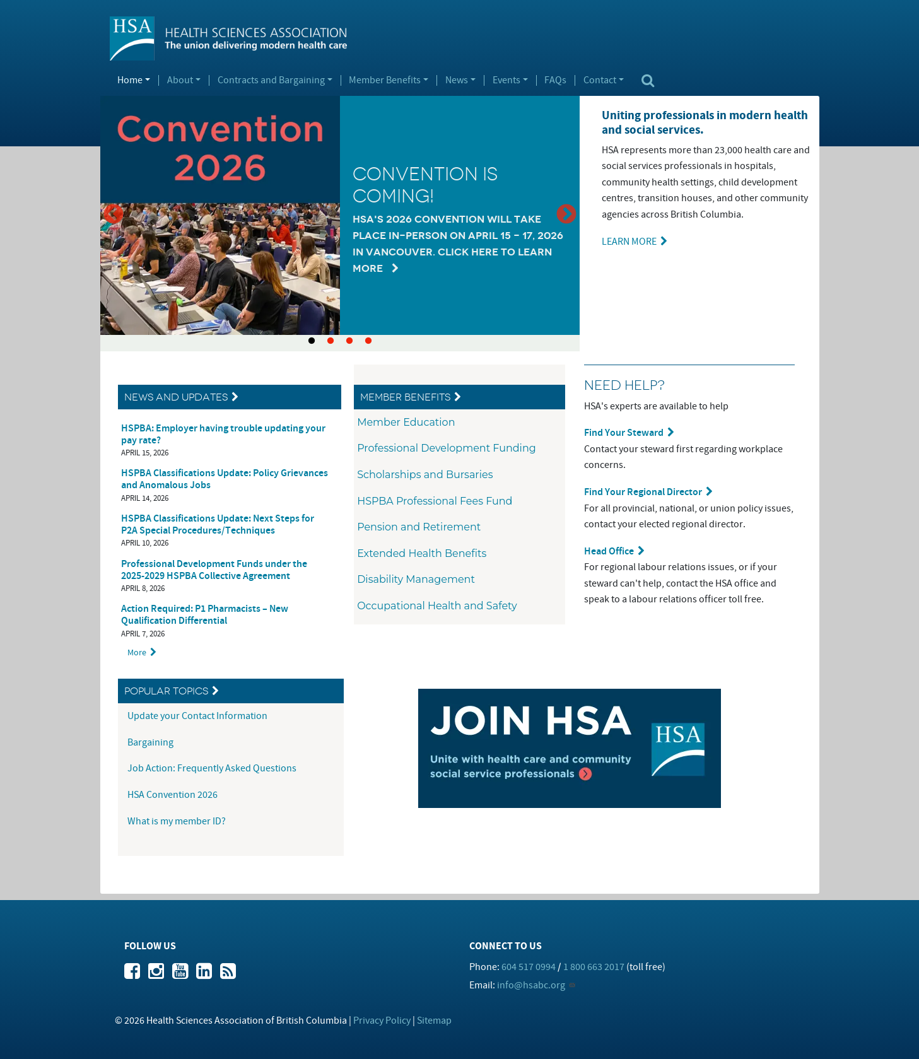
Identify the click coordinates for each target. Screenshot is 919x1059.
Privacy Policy (382, 1020)
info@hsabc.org (531, 985)
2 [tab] (330, 341)
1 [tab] (311, 341)
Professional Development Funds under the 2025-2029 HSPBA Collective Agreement (214, 570)
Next (566, 215)
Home (130, 80)
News (456, 80)
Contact (599, 80)
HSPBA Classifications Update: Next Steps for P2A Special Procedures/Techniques (217, 524)
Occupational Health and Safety (437, 606)
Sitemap (434, 1020)
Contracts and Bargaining (271, 80)
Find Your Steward (624, 433)
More (136, 652)
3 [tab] (349, 341)
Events (506, 80)
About (180, 80)
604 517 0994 (528, 967)
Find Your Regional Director (643, 492)
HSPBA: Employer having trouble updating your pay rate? (223, 434)
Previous (113, 215)
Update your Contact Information (198, 716)
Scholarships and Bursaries (425, 475)
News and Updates (176, 397)
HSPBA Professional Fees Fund (434, 501)
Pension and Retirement (419, 527)
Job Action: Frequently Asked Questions (211, 768)
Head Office (609, 551)
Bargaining (151, 742)
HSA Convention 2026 (172, 794)
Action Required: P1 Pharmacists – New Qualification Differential (204, 615)
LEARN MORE (629, 241)
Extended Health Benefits (421, 553)
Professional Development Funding (446, 448)
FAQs (555, 80)
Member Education (406, 422)
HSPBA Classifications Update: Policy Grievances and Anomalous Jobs (224, 479)
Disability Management (416, 579)
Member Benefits (385, 80)
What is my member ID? (176, 821)
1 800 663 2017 (593, 967)
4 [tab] (368, 341)
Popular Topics (166, 691)
